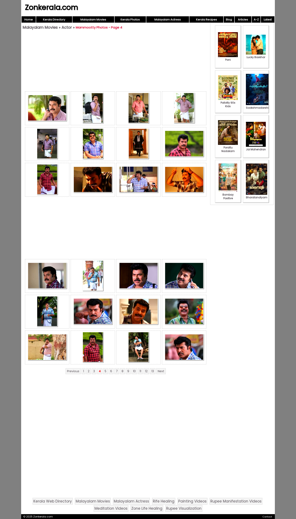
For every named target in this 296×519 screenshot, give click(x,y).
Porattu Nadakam (228, 147)
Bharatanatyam (256, 195)
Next (161, 371)
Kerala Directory (54, 20)
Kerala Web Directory (52, 501)
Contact (267, 516)
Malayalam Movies (93, 20)
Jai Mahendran (256, 147)
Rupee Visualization (183, 508)
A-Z (256, 20)
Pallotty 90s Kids (228, 102)
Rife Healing (163, 501)
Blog (229, 20)
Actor (67, 27)
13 (152, 371)
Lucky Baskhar (256, 55)
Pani (228, 58)
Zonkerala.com (51, 7)
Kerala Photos (130, 20)
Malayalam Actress (167, 20)
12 (146, 371)
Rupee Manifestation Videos (236, 501)
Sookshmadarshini (258, 106)
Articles (243, 20)
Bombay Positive (228, 194)
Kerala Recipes (206, 20)
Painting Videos (192, 501)
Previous (73, 371)
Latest (268, 20)
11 (140, 371)
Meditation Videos (111, 508)
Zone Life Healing (146, 508)
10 (134, 371)
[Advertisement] (116, 61)
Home (28, 20)
